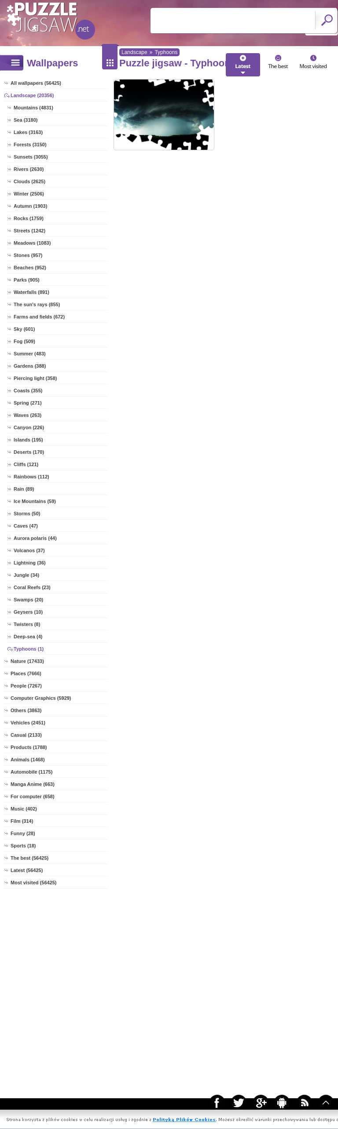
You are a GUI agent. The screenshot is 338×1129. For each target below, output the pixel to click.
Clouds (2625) (29, 181)
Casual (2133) (26, 735)
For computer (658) (33, 796)
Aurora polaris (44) (35, 538)
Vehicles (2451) (28, 722)
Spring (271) (28, 402)
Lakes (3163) (28, 132)
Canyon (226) (29, 427)
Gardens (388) (30, 366)
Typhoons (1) (29, 648)
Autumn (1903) (30, 206)
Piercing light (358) (35, 378)
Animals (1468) (28, 759)
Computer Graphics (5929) (41, 698)
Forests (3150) (30, 144)
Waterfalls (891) (31, 292)
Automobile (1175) (31, 771)
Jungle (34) (26, 575)
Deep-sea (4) (28, 636)
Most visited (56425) (34, 882)
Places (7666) (26, 673)
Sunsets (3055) (31, 156)
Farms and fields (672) (39, 316)
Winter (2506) (29, 193)
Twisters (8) (27, 624)
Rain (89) (24, 489)
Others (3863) (26, 710)
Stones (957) (28, 255)
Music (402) (24, 808)
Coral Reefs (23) (32, 587)
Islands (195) (28, 439)
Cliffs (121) (26, 464)
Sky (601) (24, 329)
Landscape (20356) (32, 95)
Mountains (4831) (33, 107)
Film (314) (22, 821)
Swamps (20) (28, 599)
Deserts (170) (29, 452)
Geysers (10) (28, 612)
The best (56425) (29, 858)
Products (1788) (29, 747)
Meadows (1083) (32, 243)
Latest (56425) (27, 870)
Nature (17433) (27, 661)
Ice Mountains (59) (35, 501)
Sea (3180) (25, 120)
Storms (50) (27, 513)
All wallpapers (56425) (36, 83)
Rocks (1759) (29, 218)
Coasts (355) (28, 390)
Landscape (134, 52)
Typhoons (165, 52)
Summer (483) (30, 353)
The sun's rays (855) (37, 304)
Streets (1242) (29, 230)
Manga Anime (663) (33, 784)
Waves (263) (27, 415)
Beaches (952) (30, 267)
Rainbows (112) (31, 476)
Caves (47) (26, 525)
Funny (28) (23, 833)
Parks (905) (27, 279)
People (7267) (26, 685)
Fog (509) (24, 341)
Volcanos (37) (29, 550)
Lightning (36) (30, 562)
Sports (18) (23, 845)
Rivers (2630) (29, 169)
